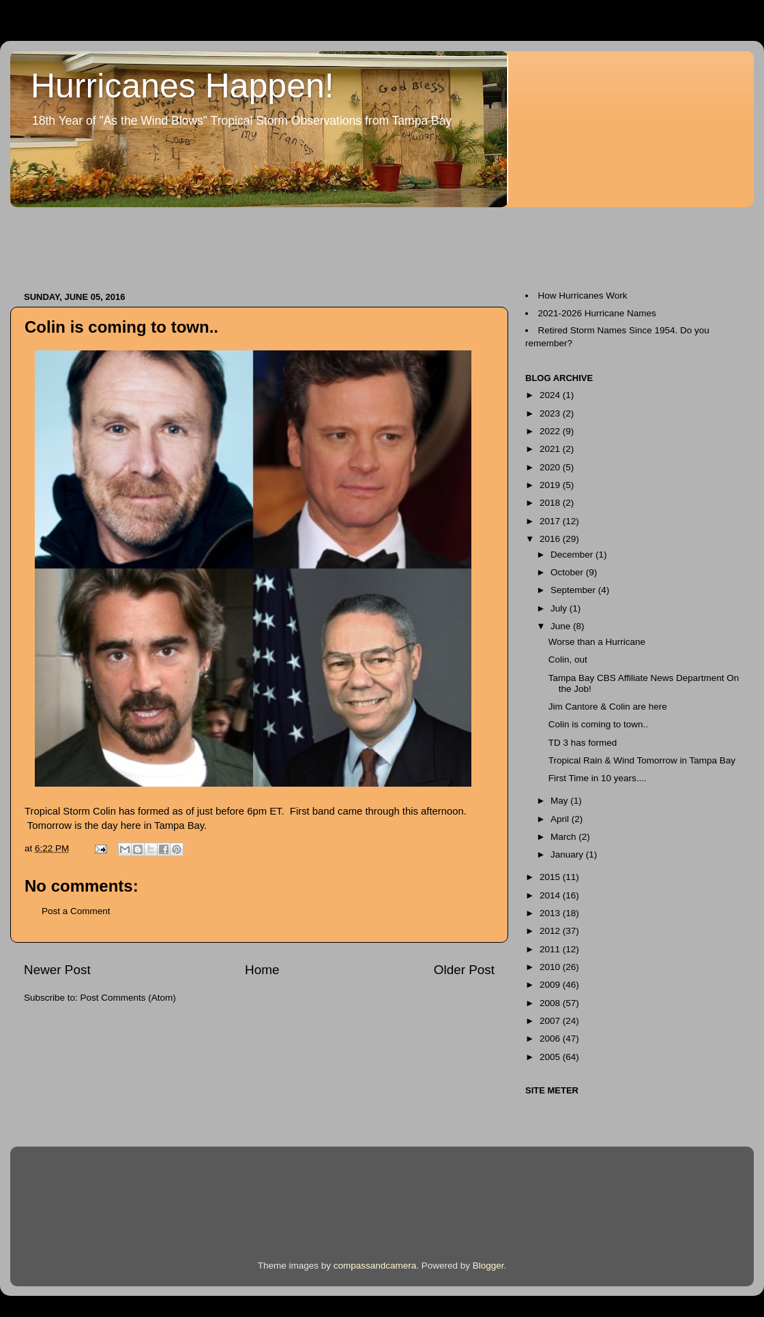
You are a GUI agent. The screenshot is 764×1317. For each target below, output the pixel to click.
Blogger (488, 1265)
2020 (551, 467)
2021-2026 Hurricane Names (597, 313)
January (568, 854)
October (568, 572)
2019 (551, 485)
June (561, 626)
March (564, 837)
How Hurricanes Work (583, 295)
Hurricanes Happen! (182, 86)
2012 (551, 931)
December (573, 554)
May (560, 801)
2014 (551, 895)
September (574, 590)
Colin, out (567, 659)
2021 (551, 449)
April (561, 819)
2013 (551, 913)
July (560, 608)
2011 (551, 949)
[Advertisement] (258, 242)
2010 (551, 967)
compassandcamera (375, 1265)
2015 (551, 877)
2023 (551, 413)
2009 (551, 985)
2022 (551, 431)
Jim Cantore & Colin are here (607, 706)
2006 (551, 1038)
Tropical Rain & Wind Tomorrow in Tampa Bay (641, 760)
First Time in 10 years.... (597, 778)
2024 (551, 395)
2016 (551, 539)
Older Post (464, 970)
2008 (551, 1003)
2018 (551, 503)
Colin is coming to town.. (598, 724)
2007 (551, 1021)
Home (262, 970)
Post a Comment (76, 911)
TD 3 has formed (582, 743)
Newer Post (57, 970)
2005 (551, 1057)
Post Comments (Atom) (128, 998)
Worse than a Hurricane (596, 642)
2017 (551, 521)
